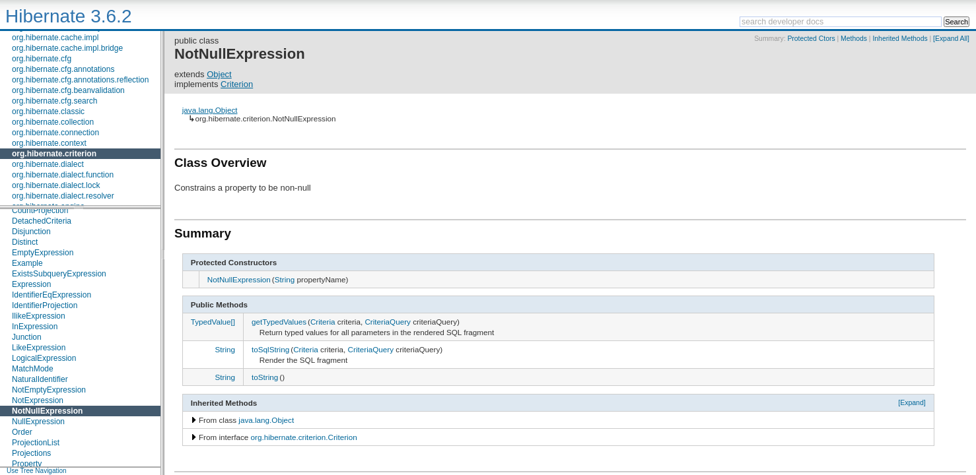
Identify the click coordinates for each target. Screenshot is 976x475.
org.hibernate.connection (55, 132)
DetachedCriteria (41, 221)
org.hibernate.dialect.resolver (63, 196)
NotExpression (37, 400)
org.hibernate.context (49, 143)
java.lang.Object (210, 110)
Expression (31, 284)
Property (27, 463)
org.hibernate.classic (48, 111)
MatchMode (32, 368)
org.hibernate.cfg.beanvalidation (68, 90)
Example (27, 263)
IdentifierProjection (44, 305)
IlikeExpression (38, 316)
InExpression (34, 326)
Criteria (322, 321)
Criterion (237, 84)
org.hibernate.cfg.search (54, 101)
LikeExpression (38, 347)
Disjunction (31, 231)
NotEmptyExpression (49, 390)
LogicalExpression (44, 358)
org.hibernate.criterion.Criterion (304, 437)
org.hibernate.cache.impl (55, 37)
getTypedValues (279, 321)
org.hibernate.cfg (41, 58)
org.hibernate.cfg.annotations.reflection (80, 79)
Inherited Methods (899, 38)
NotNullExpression (47, 411)
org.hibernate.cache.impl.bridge (67, 48)
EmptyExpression (42, 252)
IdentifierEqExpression (51, 295)
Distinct (25, 242)
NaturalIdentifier (40, 379)
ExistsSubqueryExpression (59, 273)
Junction (27, 337)
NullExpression (38, 421)
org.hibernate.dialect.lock (56, 185)
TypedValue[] (213, 321)
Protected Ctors (811, 38)
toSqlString (270, 349)
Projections (31, 453)
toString (265, 377)
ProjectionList (35, 442)
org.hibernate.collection (53, 122)
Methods (854, 38)
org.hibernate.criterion (54, 153)
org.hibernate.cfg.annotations (63, 69)
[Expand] (912, 402)
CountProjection (40, 210)
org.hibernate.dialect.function (63, 174)
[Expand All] (951, 38)
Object (219, 74)
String (285, 279)
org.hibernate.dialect (48, 164)
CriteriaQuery (388, 321)
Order (22, 432)
